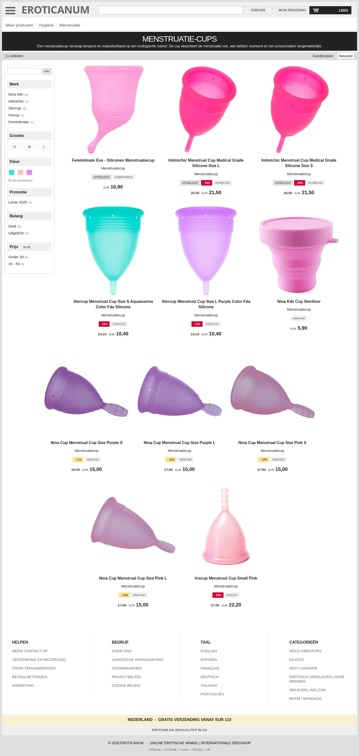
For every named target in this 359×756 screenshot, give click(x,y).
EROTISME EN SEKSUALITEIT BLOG (179, 730)
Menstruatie (69, 25)
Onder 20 (16, 257)
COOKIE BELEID (126, 685)
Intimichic (16, 101)
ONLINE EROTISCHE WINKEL (174, 743)
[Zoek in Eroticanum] (170, 10)
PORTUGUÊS (212, 694)
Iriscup (13, 115)
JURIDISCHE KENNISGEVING (137, 659)
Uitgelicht (16, 233)
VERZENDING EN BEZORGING (39, 659)
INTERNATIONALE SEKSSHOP (226, 743)
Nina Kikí (15, 94)
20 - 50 (14, 264)
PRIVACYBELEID (126, 677)
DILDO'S (296, 659)
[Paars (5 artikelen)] (29, 172)
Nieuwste (346, 56)
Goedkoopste (323, 56)
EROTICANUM (55, 9)
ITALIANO (209, 685)
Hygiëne (46, 25)
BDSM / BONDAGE (305, 698)
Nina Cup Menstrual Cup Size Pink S (272, 443)
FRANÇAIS (210, 668)
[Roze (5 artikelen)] (20, 172)
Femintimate (18, 122)
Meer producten (19, 25)
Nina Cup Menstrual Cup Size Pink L (133, 578)
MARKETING (23, 685)
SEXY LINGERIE (303, 668)
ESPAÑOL (209, 659)
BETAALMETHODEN (29, 677)
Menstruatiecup (113, 168)
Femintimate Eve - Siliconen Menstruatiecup (113, 160)
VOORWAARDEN (126, 668)
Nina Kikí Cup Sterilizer (299, 301)
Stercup (14, 108)
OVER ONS (121, 651)
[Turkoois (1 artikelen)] (11, 172)
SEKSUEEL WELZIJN (307, 690)
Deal (12, 226)
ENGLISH (209, 651)
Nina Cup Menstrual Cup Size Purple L (179, 443)
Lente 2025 (17, 202)
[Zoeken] (24, 71)
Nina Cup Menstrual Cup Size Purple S (87, 443)
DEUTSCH (210, 677)
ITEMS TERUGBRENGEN (34, 668)
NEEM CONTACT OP (30, 651)
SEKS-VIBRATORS (305, 651)
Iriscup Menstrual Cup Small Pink (226, 578)
